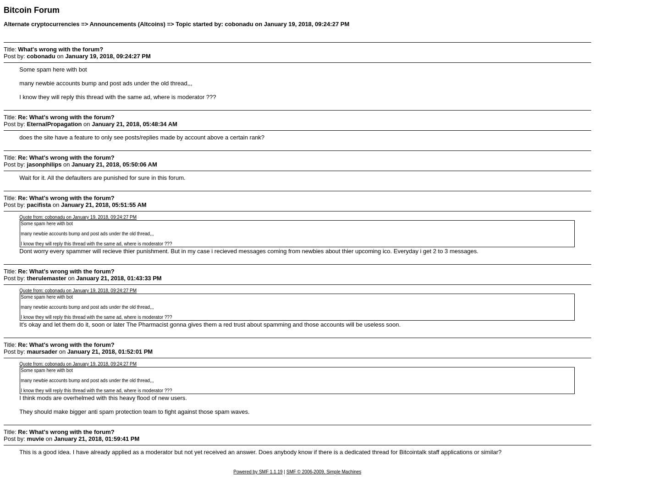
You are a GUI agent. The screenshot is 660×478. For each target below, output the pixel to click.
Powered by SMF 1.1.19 (257, 471)
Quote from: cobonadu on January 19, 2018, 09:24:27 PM (78, 217)
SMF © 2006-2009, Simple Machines (324, 471)
